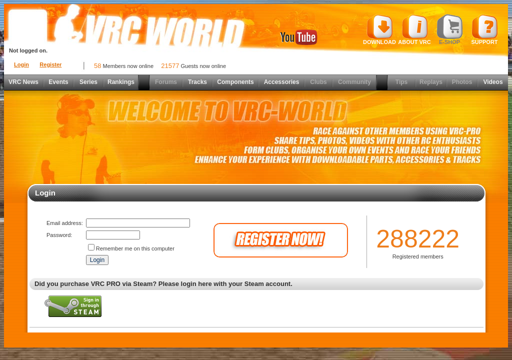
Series (89, 82)
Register (51, 65)
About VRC (414, 29)
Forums (166, 82)
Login (21, 65)
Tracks (197, 82)
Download (379, 29)
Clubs (318, 82)
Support (484, 29)
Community (354, 82)
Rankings (121, 82)
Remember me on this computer (135, 249)
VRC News (23, 82)
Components (235, 82)
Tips (402, 82)
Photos (462, 82)
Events (58, 82)
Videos (492, 82)
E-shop (450, 29)
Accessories (282, 82)
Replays (431, 82)
